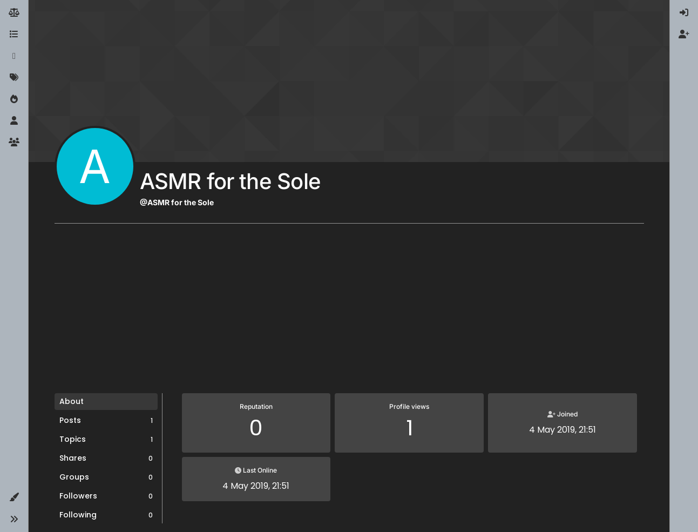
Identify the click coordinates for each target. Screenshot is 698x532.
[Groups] (14, 142)
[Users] (14, 121)
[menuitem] (684, 13)
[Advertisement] (349, 312)
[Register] (684, 34)
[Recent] (14, 56)
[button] (14, 497)
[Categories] (14, 34)
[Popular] (14, 99)
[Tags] (14, 77)
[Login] (684, 13)
